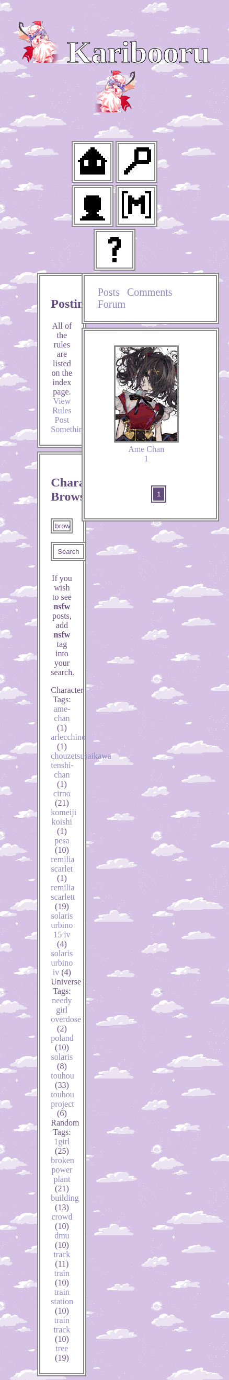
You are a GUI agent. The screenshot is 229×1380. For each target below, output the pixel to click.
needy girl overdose (66, 1014)
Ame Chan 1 (146, 404)
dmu (61, 1240)
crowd (61, 1221)
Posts (109, 292)
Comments (150, 292)
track (61, 1259)
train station (62, 1301)
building (64, 1202)
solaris (62, 1061)
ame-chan (61, 718)
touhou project (62, 1104)
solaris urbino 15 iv (62, 929)
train (62, 1278)
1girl (62, 1146)
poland (62, 1043)
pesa (61, 845)
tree (62, 1353)
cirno (62, 798)
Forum (111, 304)
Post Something (69, 424)
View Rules (61, 406)
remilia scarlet (62, 869)
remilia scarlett (63, 897)
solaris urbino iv (62, 963)
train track (61, 1329)
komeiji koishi (63, 822)
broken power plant (62, 1174)
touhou (62, 1080)
